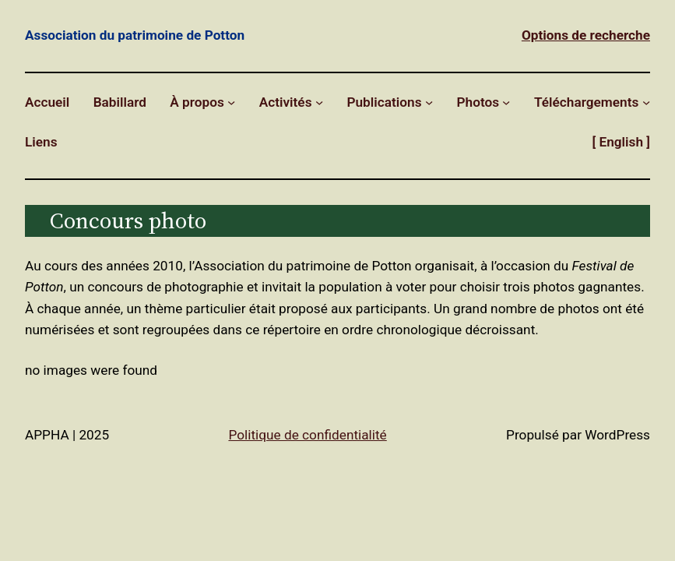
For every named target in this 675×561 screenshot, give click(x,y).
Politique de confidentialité (307, 435)
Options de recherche (586, 35)
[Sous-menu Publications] (429, 102)
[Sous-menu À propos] (231, 102)
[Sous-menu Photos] (506, 102)
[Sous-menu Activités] (319, 102)
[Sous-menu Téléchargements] (646, 102)
